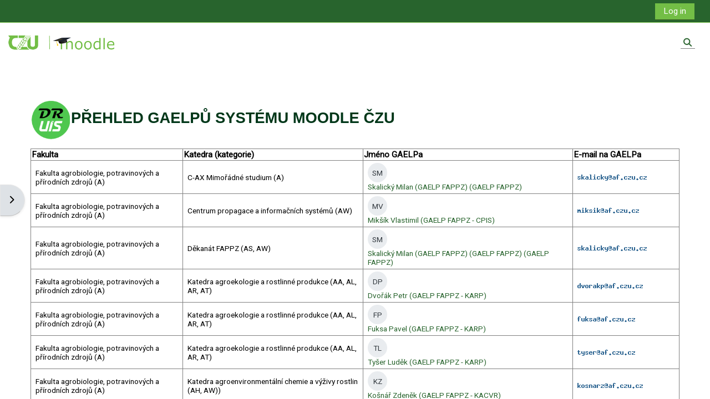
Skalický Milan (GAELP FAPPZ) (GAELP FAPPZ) (445, 186)
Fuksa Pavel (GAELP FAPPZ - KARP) (426, 328)
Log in (674, 11)
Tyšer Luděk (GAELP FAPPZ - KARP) (426, 361)
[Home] (62, 42)
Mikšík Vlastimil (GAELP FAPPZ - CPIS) (431, 220)
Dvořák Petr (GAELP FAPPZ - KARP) (426, 295)
